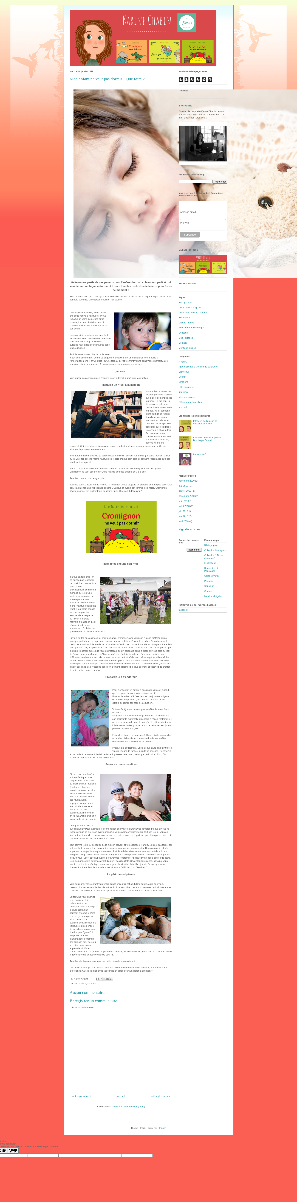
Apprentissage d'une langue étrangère (198, 366)
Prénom (184, 222)
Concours (184, 332)
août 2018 (184, 501)
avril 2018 (184, 521)
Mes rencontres (187, 397)
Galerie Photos (186, 322)
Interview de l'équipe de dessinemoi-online (205, 422)
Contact (183, 342)
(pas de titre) (199, 454)
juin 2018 (183, 511)
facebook (183, 610)
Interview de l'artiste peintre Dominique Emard (207, 439)
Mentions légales (187, 348)
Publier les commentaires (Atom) (128, 1106)
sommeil (91, 983)
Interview (183, 392)
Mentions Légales (213, 596)
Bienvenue (185, 105)
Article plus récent (81, 1096)
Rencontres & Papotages (191, 327)
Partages (209, 581)
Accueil (121, 1096)
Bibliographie (185, 302)
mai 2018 (183, 516)
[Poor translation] (13, 1151)
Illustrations (184, 317)
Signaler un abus (189, 529)
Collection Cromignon (190, 307)
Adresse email (188, 212)
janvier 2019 (185, 491)
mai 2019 (183, 486)
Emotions (183, 382)
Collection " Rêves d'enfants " (194, 312)
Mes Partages (186, 338)
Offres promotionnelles (190, 402)
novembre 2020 (187, 480)
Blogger (162, 1128)
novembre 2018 (187, 496)
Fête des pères (186, 387)
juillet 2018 (184, 506)
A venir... (183, 361)
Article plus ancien (160, 1096)
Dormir (82, 983)
